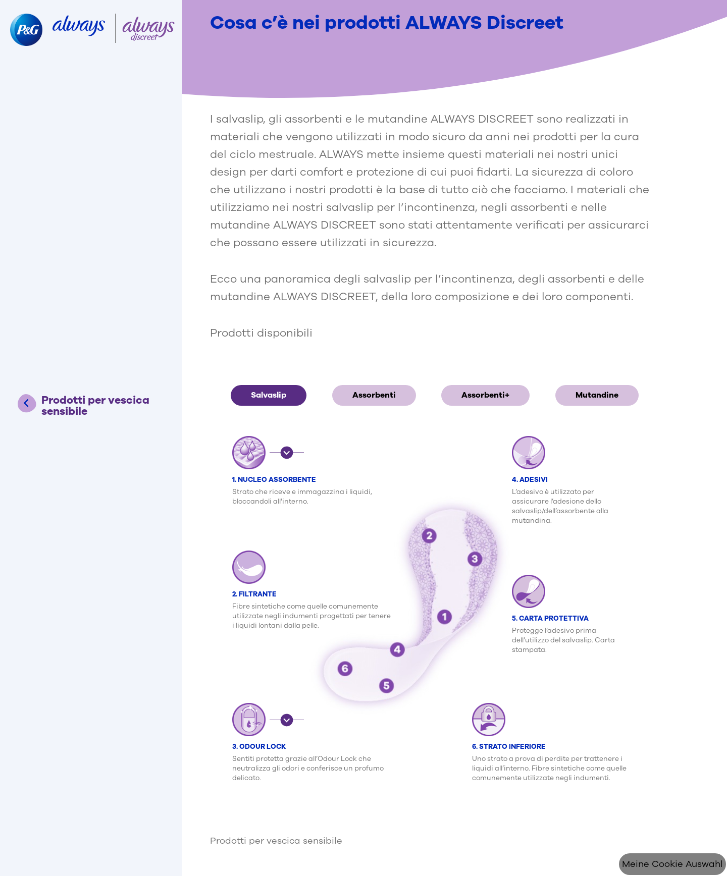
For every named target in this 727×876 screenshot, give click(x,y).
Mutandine (597, 395)
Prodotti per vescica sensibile (276, 841)
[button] (287, 452)
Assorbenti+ (485, 395)
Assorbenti (374, 395)
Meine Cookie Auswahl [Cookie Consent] (672, 864)
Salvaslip (268, 395)
